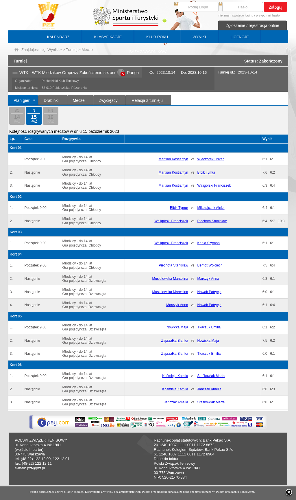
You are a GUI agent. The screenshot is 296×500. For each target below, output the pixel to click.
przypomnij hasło (268, 15)
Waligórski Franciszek (214, 185)
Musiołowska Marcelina (170, 279)
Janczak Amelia (209, 389)
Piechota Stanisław (212, 221)
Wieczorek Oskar (210, 159)
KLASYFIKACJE (108, 37)
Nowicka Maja (177, 327)
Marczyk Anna (208, 279)
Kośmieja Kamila (175, 376)
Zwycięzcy (108, 100)
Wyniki (52, 49)
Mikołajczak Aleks (211, 208)
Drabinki (51, 100)
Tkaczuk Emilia (209, 327)
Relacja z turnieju (147, 100)
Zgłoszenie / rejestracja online (252, 25)
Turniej (71, 49)
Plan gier (21, 100)
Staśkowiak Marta (211, 376)
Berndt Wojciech (210, 265)
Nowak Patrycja (209, 292)
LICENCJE (239, 37)
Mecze (79, 100)
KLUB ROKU (157, 37)
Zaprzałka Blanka (174, 341)
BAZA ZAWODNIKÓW (148, 51)
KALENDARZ (58, 37)
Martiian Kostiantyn (173, 159)
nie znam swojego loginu (236, 15)
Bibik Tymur (206, 172)
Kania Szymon (208, 243)
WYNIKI (199, 37)
